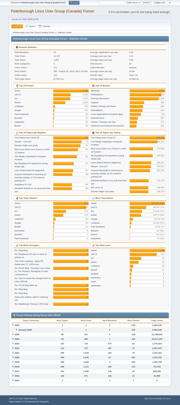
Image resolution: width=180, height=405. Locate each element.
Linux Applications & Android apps (107, 114)
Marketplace (97, 110)
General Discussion (100, 98)
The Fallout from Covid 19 (27, 137)
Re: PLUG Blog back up (26, 285)
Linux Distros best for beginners (29, 170)
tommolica (19, 230)
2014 (17, 380)
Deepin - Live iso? (23, 141)
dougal (18, 110)
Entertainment (97, 118)
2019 (17, 362)
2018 (17, 366)
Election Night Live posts (26, 145)
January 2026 (25, 330)
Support (94, 102)
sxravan (133, 67)
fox (16, 98)
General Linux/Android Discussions (107, 126)
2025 (17, 334)
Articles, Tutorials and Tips (103, 122)
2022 (17, 348)
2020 (17, 357)
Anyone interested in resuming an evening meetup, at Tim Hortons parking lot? (30, 177)
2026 (17, 325)
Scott (93, 281)
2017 (17, 371)
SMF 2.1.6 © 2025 (16, 398)
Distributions (97, 94)
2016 (17, 376)
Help (146, 398)
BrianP (18, 126)
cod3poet (19, 106)
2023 (17, 343)
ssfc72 (18, 94)
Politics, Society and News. (103, 106)
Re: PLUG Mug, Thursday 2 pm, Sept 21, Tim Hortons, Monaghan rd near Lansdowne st (32, 271)
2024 (17, 339)
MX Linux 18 (97, 187)
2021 (17, 353)
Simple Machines (30, 398)
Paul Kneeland (21, 114)
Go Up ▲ (167, 398)
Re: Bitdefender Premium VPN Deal (31, 304)
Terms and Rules (155, 398)
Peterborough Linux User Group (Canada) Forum (52, 11)
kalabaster (19, 122)
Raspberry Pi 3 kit (23, 184)
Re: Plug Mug (21, 250)
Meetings (95, 91)
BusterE (18, 118)
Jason (17, 91)
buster (18, 102)
